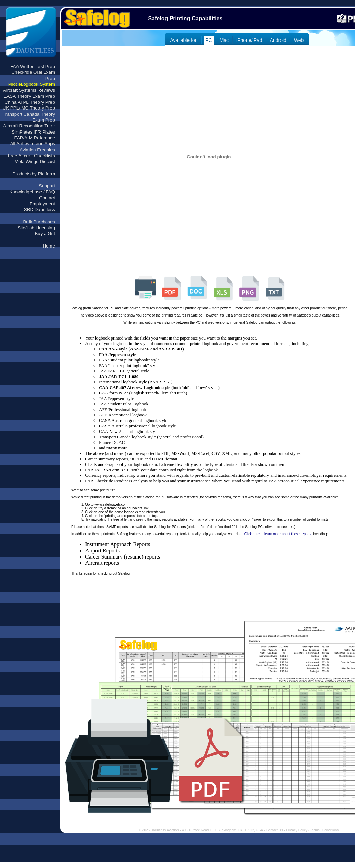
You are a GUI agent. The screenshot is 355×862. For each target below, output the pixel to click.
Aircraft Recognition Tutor (29, 125)
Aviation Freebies (37, 149)
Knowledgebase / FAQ (32, 191)
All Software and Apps (32, 143)
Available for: (184, 40)
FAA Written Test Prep (32, 66)
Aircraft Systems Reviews (29, 90)
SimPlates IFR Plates (33, 132)
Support (47, 185)
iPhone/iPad (249, 40)
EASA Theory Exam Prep (29, 96)
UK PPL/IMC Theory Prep (29, 108)
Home (49, 246)
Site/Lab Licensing (36, 227)
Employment (42, 203)
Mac (224, 40)
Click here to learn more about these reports (277, 534)
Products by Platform (33, 173)
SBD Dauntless (39, 209)
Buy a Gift (45, 233)
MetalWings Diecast (34, 161)
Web (299, 40)
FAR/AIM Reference (34, 137)
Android (278, 40)
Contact (47, 197)
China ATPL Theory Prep (30, 102)
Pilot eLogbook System (31, 84)
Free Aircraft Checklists (31, 155)
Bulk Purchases (39, 222)
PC (208, 40)
